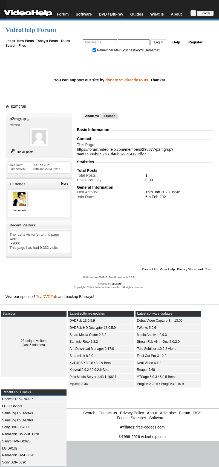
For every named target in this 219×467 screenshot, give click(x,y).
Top (208, 269)
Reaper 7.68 (146, 370)
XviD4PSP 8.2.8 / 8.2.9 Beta (90, 363)
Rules (65, 41)
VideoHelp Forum (30, 29)
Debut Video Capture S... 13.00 (160, 321)
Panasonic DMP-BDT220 (20, 434)
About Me (92, 115)
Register (195, 42)
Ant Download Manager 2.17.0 (92, 349)
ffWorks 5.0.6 (146, 328)
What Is (157, 14)
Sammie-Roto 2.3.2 (84, 342)
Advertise (168, 413)
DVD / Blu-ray (111, 14)
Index (11, 41)
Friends (109, 115)
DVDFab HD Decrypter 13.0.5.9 (93, 328)
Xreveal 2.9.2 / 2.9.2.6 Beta (89, 370)
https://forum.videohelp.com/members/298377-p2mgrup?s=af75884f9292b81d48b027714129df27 (125, 151)
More (64, 183)
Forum (63, 14)
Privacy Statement (190, 269)
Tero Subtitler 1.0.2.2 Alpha (156, 349)
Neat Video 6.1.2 (149, 363)
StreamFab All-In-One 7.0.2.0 (158, 342)
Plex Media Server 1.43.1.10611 (93, 377)
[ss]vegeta (19, 210)
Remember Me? (107, 50)
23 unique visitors (33, 341)
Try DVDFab (46, 296)
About (176, 14)
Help (176, 42)
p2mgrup (18, 106)
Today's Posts (47, 41)
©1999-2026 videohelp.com (142, 437)
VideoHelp (167, 269)
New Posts (25, 41)
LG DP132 (10, 448)
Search (10, 46)
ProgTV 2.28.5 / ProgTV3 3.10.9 (160, 384)
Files (22, 46)
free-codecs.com (150, 427)
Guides (136, 14)
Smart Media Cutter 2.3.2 (88, 335)
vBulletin (117, 283)
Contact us (108, 413)
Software (84, 14)
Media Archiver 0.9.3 (152, 335)
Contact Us (150, 269)
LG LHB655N (12, 406)
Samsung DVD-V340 (17, 413)
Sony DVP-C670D (15, 427)
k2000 (15, 243)
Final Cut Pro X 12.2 (151, 356)
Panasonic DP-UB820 (18, 455)
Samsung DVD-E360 (17, 420)
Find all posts (21, 151)
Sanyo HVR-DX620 (16, 441)
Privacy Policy (132, 413)
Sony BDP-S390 (14, 462)
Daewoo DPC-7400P (17, 399)
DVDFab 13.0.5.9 (82, 321)
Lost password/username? (141, 50)
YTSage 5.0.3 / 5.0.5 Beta (156, 377)
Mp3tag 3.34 (79, 384)
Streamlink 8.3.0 (81, 356)
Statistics (138, 418)
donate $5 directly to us (126, 80)
